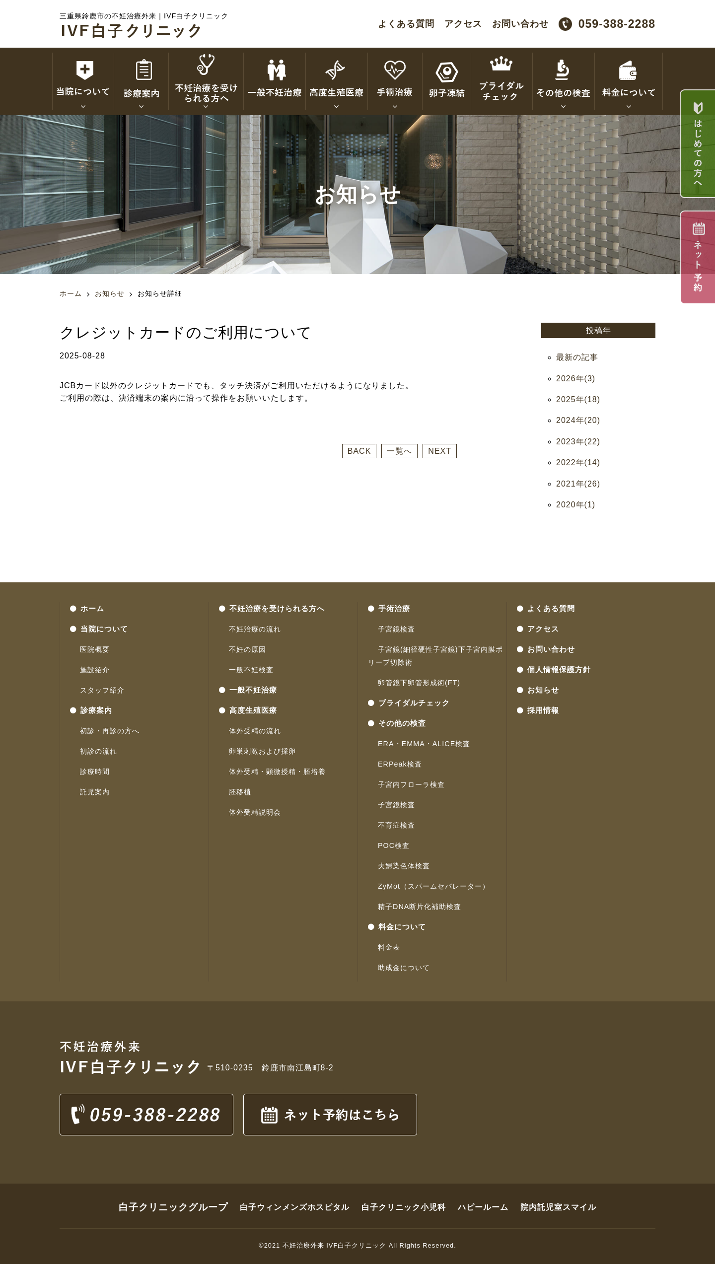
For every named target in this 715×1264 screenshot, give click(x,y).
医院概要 (95, 649)
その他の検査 (397, 723)
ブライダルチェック (409, 703)
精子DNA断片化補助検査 (419, 907)
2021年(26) (578, 484)
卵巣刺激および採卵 (262, 751)
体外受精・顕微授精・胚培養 (277, 771)
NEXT (439, 451)
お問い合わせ (520, 24)
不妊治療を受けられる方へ (272, 609)
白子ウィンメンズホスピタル (295, 1207)
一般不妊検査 (251, 670)
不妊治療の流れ (255, 629)
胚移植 (240, 792)
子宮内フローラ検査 (411, 784)
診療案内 (91, 710)
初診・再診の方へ (110, 731)
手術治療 (389, 609)
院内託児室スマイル (558, 1207)
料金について (397, 927)
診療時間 (95, 771)
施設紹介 (95, 670)
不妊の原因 (247, 649)
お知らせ (110, 293)
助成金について (404, 968)
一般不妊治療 (248, 690)
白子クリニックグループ (173, 1207)
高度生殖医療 (248, 710)
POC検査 (394, 845)
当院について (99, 629)
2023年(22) (578, 441)
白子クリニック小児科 (403, 1207)
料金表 (389, 947)
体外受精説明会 (255, 812)
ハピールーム (483, 1207)
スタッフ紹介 (102, 690)
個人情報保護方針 (554, 670)
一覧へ (399, 451)
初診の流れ (98, 751)
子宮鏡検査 (396, 629)
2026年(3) (575, 378)
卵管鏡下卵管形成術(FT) (419, 683)
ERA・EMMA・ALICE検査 (424, 744)
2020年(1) (575, 504)
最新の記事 (577, 357)
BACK (359, 451)
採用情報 (538, 710)
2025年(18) (578, 399)
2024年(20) (578, 420)
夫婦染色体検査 (404, 866)
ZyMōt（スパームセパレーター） (434, 886)
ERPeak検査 (400, 764)
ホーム (71, 293)
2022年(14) (578, 462)
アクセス (463, 24)
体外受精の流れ (255, 731)
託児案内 (95, 792)
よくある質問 (406, 24)
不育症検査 (396, 825)
